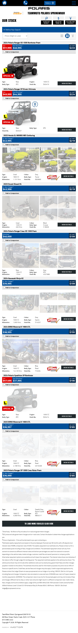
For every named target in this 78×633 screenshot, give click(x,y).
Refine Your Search (12, 29)
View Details (67, 83)
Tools (50, 3)
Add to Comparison (12, 52)
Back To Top (39, 602)
